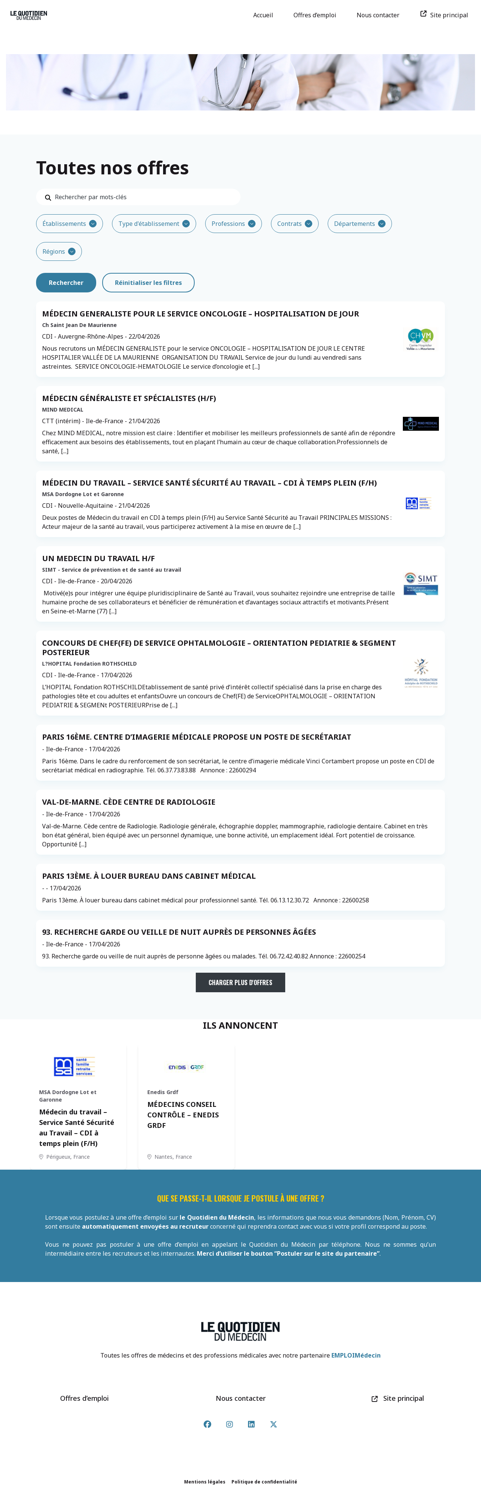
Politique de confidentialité (264, 1482)
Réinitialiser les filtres (148, 283)
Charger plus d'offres (240, 982)
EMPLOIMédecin (356, 1355)
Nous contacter (381, 15)
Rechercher (66, 283)
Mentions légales (204, 1482)
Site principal (446, 15)
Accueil (265, 15)
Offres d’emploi (317, 15)
